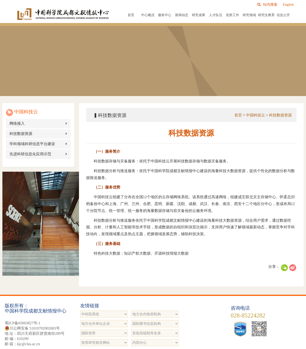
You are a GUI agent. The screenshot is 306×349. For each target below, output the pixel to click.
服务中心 (164, 15)
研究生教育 (266, 15)
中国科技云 (254, 115)
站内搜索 (267, 4)
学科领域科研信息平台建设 (34, 144)
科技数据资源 (23, 134)
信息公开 (283, 15)
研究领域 (249, 15)
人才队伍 (215, 15)
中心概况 (147, 15)
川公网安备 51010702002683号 (32, 328)
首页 (131, 15)
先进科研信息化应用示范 (32, 154)
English (288, 4)
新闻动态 (181, 15)
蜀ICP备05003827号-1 (22, 323)
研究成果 (198, 15)
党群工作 (232, 15)
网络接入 (19, 123)
